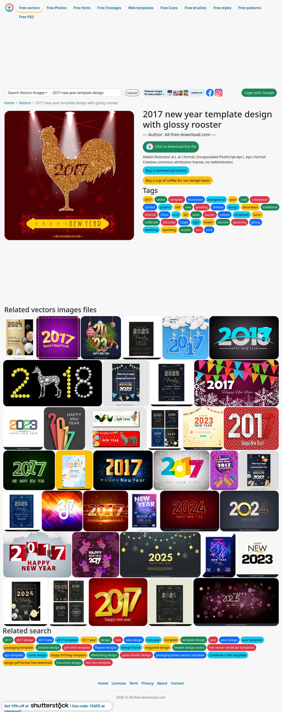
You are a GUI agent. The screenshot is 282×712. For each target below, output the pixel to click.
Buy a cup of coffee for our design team (178, 180)
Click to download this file (171, 147)
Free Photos (56, 7)
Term (133, 683)
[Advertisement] (141, 55)
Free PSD (26, 16)
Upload (132, 93)
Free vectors (29, 7)
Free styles (222, 7)
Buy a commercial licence (166, 170)
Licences (119, 683)
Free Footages (109, 7)
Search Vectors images (26, 92)
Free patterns (249, 7)
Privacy (148, 683)
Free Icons (169, 7)
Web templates (140, 7)
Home (9, 102)
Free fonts (82, 7)
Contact (177, 683)
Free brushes (195, 7)
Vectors (25, 102)
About (162, 683)
